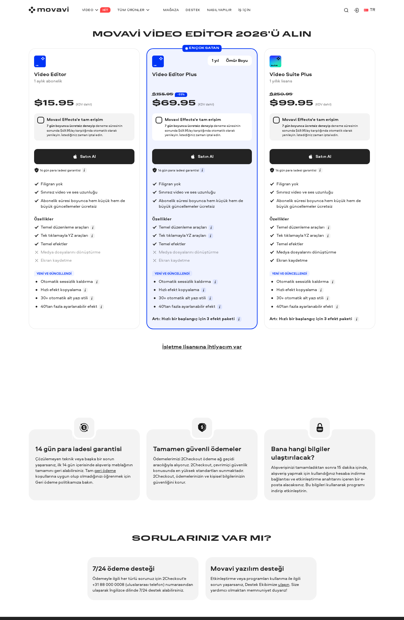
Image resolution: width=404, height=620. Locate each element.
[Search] (346, 10)
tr (369, 9)
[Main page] (48, 10)
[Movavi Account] (356, 10)
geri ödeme (105, 470)
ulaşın (283, 584)
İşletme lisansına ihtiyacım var (202, 346)
